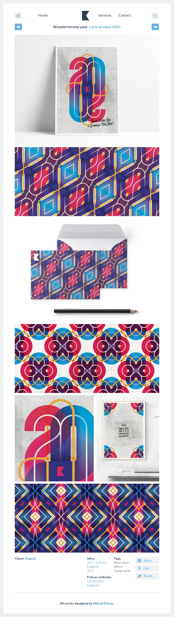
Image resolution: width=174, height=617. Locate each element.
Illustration (121, 562)
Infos (90, 558)
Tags (117, 558)
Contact (124, 15)
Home (43, 15)
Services (105, 15)
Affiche (118, 566)
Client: (25, 558)
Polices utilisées (99, 577)
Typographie (122, 571)
